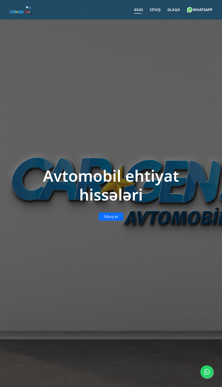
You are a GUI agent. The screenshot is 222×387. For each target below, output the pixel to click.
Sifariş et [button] (111, 216)
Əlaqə (173, 9)
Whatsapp (199, 9)
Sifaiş (155, 9)
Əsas (138, 9)
